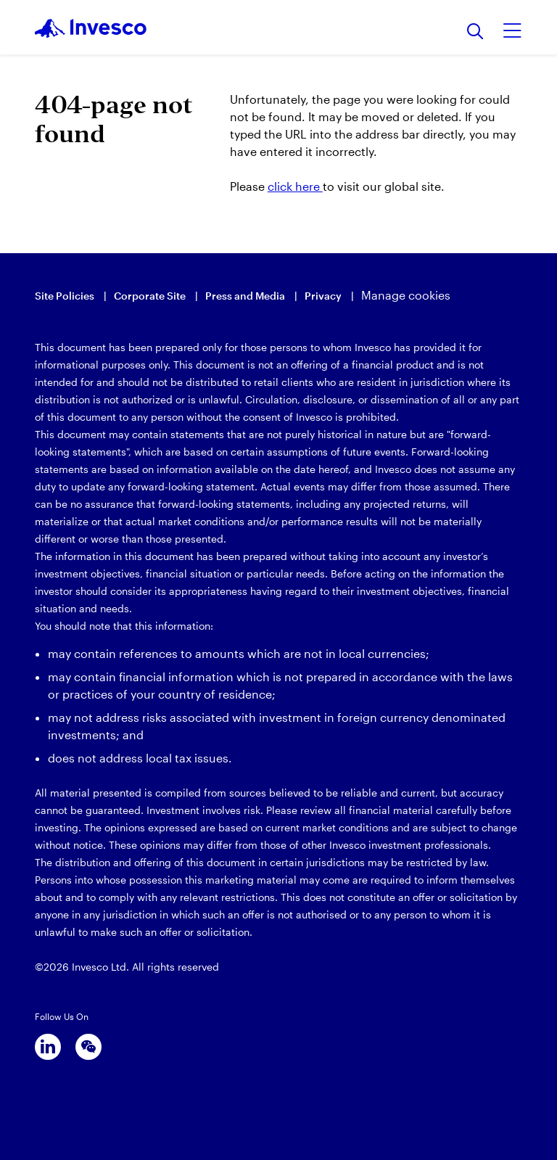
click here (295, 186)
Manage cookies (405, 295)
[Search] (475, 32)
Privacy (323, 295)
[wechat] (88, 1047)
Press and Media (245, 295)
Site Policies (64, 295)
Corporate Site (150, 295)
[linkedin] (48, 1047)
